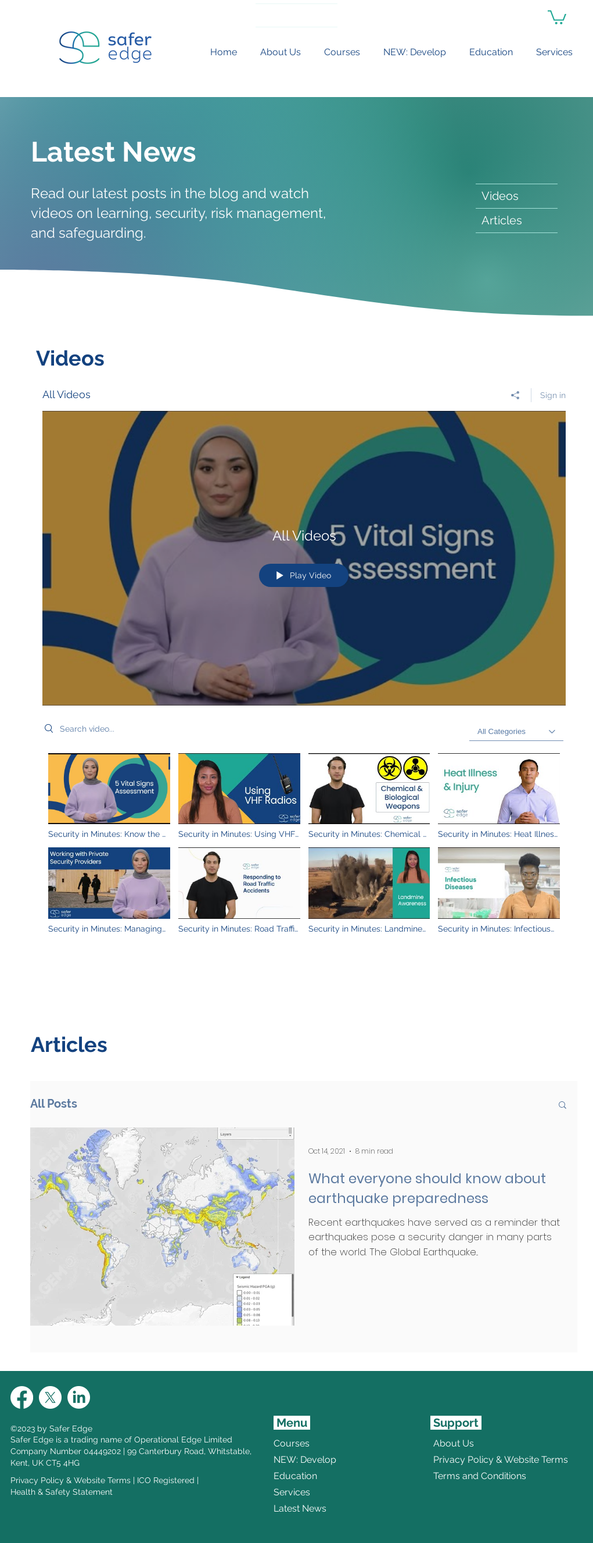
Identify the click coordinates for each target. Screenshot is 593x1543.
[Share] (515, 395)
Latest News (300, 1508)
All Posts (53, 1104)
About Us (453, 1443)
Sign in (553, 395)
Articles (501, 220)
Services (292, 1492)
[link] (557, 16)
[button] (562, 1106)
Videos (500, 196)
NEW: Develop (305, 1459)
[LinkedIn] (78, 1397)
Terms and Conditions (461, 1475)
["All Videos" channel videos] (304, 850)
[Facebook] (21, 1397)
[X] (50, 1397)
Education (295, 1475)
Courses (292, 1443)
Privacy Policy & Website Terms (70, 1480)
